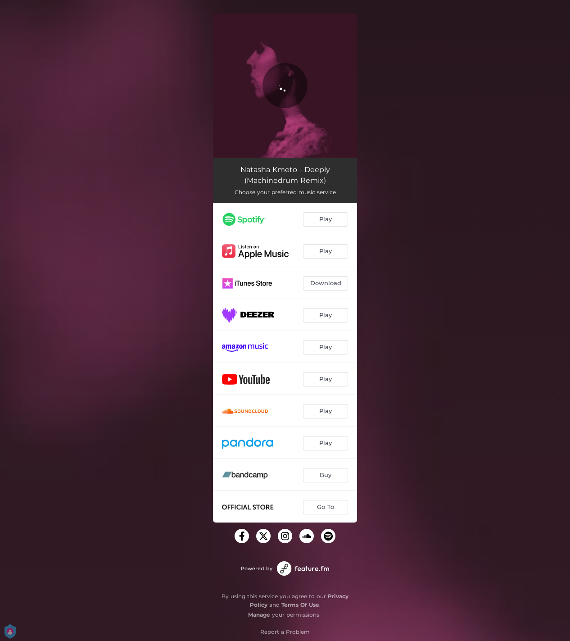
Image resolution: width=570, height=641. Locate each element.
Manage (259, 614)
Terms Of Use (300, 604)
